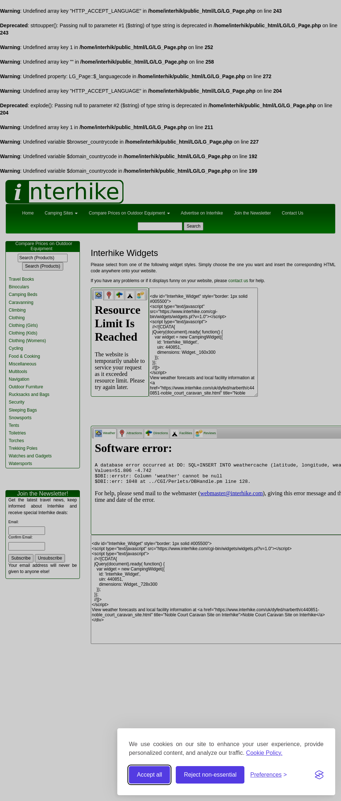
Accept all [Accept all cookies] (149, 775)
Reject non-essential (210, 775)
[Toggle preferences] (268, 775)
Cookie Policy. (264, 753)
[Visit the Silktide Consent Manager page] (319, 774)
